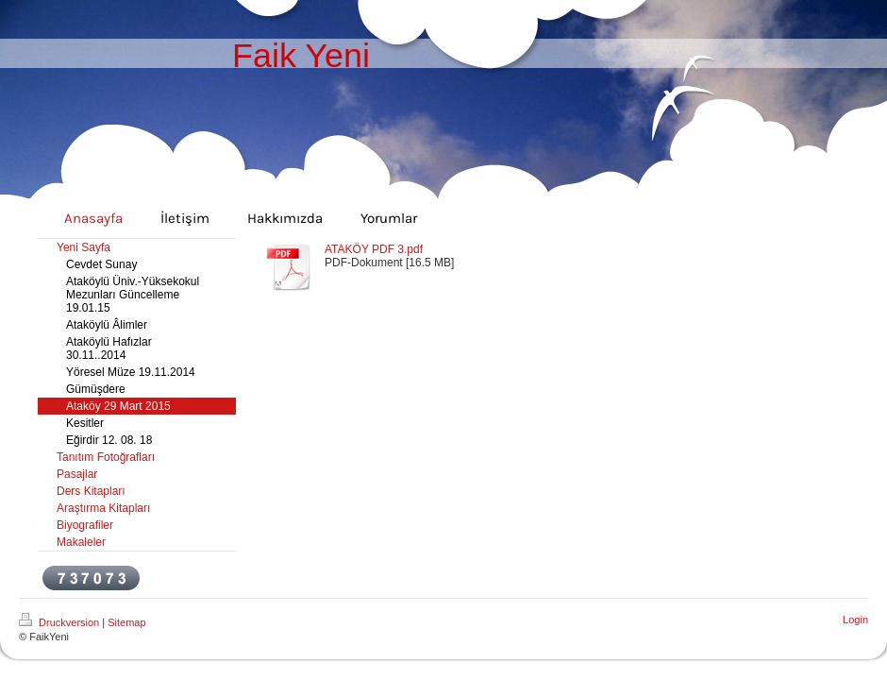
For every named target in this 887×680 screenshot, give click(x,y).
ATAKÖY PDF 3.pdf (374, 249)
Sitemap (126, 622)
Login (855, 619)
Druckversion (60, 622)
